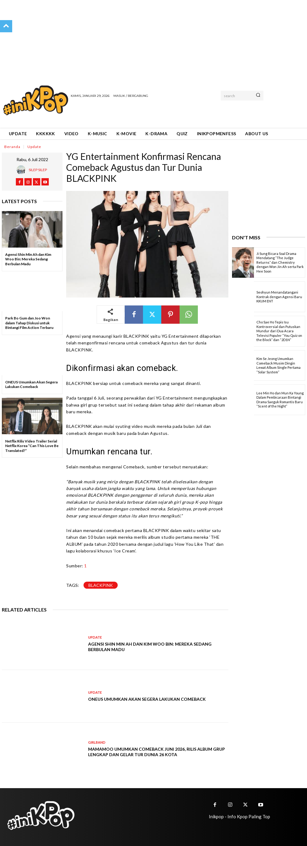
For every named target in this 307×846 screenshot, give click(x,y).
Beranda (12, 146)
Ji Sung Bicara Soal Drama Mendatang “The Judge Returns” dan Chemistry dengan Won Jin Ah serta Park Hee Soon (279, 262)
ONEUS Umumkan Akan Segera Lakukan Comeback (31, 384)
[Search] (258, 95)
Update (34, 146)
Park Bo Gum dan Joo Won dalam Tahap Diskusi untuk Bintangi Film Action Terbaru (29, 323)
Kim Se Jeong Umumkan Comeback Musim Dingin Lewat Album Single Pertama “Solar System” (278, 365)
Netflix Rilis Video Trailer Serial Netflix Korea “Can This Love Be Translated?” (32, 446)
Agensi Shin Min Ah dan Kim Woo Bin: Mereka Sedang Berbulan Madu (28, 259)
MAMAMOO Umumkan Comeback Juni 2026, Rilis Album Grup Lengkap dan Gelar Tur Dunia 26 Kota (156, 751)
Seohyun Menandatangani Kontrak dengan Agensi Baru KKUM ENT (279, 296)
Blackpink (100, 585)
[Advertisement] (142, 113)
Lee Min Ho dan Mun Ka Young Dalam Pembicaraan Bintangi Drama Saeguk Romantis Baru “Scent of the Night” (280, 399)
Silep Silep (38, 169)
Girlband (96, 742)
